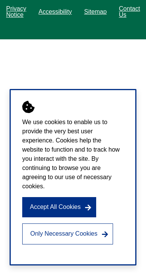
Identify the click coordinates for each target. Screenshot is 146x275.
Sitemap (95, 11)
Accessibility (55, 11)
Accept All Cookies (55, 207)
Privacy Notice (16, 11)
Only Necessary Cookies (63, 233)
